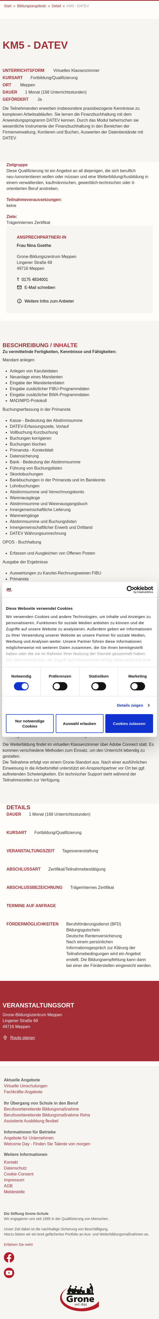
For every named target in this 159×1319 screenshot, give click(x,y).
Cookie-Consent (19, 1174)
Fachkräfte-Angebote (23, 1092)
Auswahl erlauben (79, 723)
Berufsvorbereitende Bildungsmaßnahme (41, 1109)
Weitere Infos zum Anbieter (49, 301)
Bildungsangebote (31, 6)
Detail (56, 6)
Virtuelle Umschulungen (25, 1086)
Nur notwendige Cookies (29, 723)
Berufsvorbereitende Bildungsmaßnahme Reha (47, 1115)
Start (8, 6)
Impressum (14, 1180)
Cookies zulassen (129, 723)
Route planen (22, 1038)
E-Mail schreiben (40, 287)
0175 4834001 (35, 279)
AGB (8, 1186)
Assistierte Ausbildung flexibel (31, 1121)
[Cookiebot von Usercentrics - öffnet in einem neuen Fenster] (130, 590)
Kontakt (11, 1162)
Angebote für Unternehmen (29, 1138)
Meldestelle (14, 1192)
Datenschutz (15, 1168)
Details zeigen (130, 705)
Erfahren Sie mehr (18, 1244)
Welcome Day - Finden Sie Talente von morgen (47, 1144)
